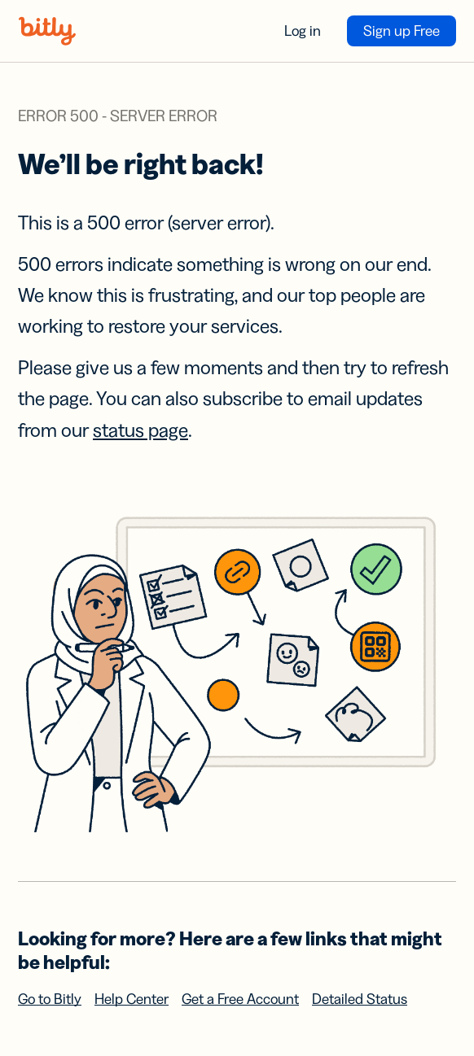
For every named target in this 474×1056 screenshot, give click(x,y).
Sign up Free (401, 31)
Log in (302, 31)
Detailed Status (359, 999)
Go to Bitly (49, 999)
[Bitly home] (47, 31)
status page (140, 430)
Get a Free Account (240, 999)
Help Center (131, 999)
